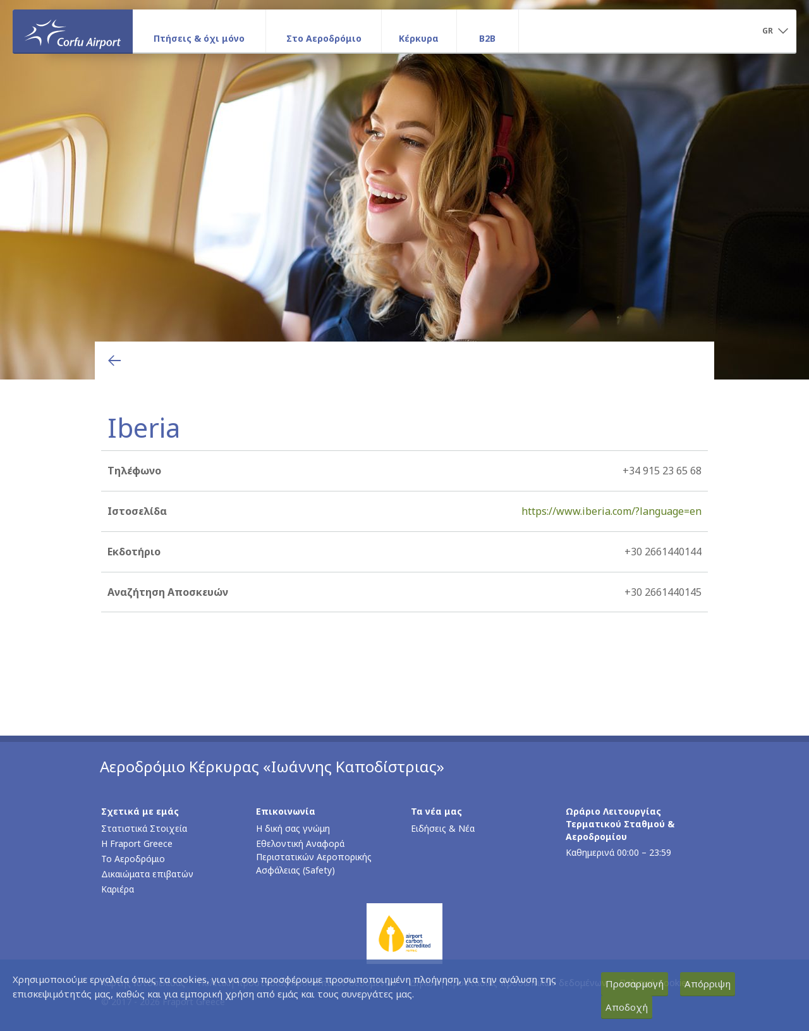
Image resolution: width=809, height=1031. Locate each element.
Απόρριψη (707, 983)
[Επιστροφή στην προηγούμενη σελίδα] (114, 360)
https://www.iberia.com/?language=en (611, 511)
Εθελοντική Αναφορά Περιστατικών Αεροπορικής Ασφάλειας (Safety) (314, 856)
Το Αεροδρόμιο (133, 859)
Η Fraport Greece (137, 843)
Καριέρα (117, 889)
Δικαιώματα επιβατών (147, 874)
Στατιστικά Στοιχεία (144, 828)
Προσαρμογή (634, 983)
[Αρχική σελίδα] (73, 30)
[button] (775, 31)
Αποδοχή (626, 1007)
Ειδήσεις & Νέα (443, 828)
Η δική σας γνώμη (293, 828)
